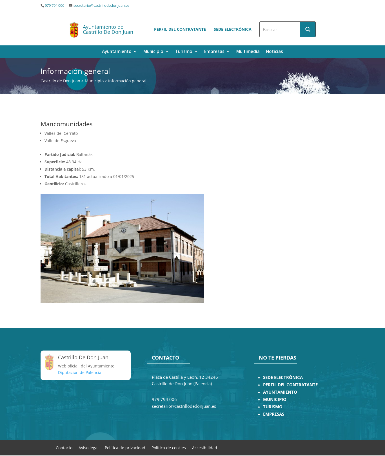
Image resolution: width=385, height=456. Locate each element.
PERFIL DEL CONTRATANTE (290, 385)
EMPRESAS (273, 414)
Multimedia (248, 52)
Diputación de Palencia (79, 372)
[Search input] (280, 29)
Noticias (274, 52)
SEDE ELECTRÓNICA (283, 377)
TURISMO (272, 407)
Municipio (153, 52)
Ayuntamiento (117, 52)
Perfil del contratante (180, 29)
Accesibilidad (204, 447)
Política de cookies (169, 447)
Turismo (183, 52)
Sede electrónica (233, 29)
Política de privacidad (125, 447)
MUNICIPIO (274, 399)
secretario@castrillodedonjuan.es (101, 5)
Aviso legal (89, 447)
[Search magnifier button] (307, 29)
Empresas (214, 52)
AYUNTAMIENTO (280, 392)
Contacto (64, 447)
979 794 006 (54, 5)
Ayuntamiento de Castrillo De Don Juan (108, 29)
